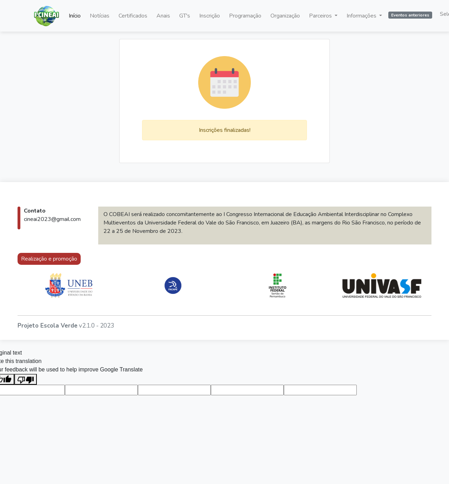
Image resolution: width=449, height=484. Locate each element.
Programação (245, 16)
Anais (163, 16)
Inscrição (209, 16)
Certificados (133, 16)
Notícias (99, 16)
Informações (362, 16)
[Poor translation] (25, 379)
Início (75, 16)
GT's (184, 16)
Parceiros (321, 16)
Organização (285, 16)
